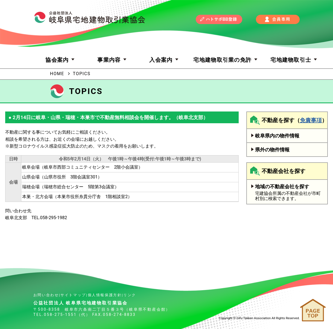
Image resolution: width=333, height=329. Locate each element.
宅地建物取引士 (294, 60)
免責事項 (311, 120)
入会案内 (164, 60)
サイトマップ (73, 295)
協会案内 (60, 60)
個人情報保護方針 (105, 295)
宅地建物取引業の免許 (226, 60)
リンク (129, 295)
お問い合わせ (46, 295)
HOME (57, 73)
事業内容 (112, 60)
